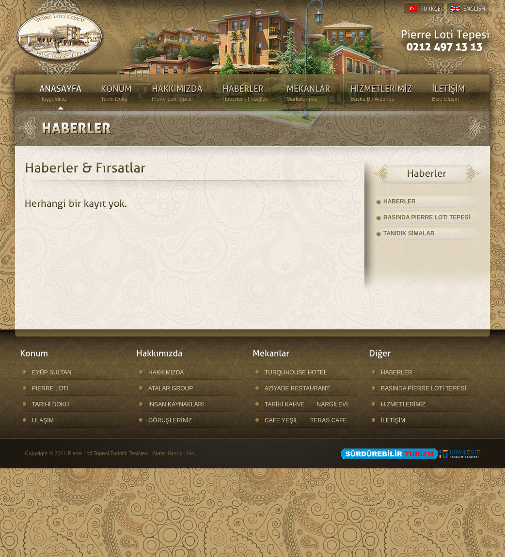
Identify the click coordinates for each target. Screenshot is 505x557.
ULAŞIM (43, 420)
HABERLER (399, 201)
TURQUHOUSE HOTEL (296, 372)
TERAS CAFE (328, 420)
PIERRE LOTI (50, 388)
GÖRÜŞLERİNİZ (170, 420)
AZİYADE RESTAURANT (297, 388)
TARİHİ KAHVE (284, 404)
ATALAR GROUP (170, 388)
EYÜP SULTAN (51, 372)
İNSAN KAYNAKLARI (176, 404)
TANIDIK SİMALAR (409, 233)
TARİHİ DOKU (50, 404)
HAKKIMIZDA (166, 372)
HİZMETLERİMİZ (403, 404)
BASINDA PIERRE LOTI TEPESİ (426, 217)
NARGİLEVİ (331, 404)
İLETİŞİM (393, 420)
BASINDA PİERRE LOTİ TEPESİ (423, 388)
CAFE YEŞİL (281, 420)
